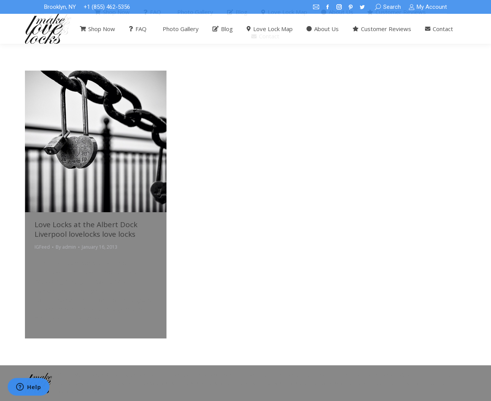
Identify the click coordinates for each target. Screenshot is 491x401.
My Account (428, 7)
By (66, 247)
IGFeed (42, 247)
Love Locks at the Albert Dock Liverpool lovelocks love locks (86, 229)
